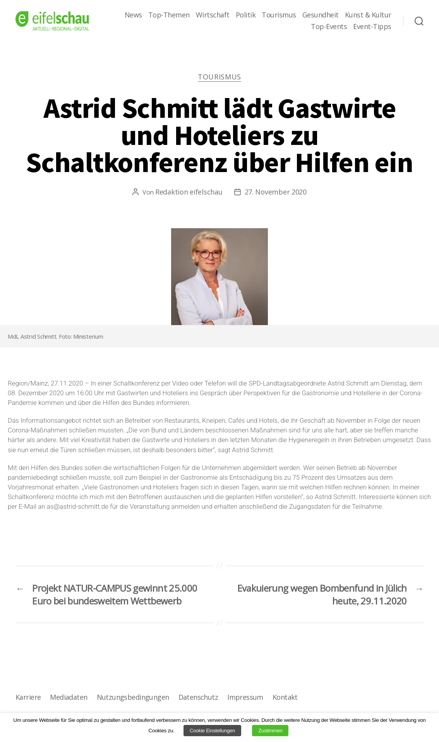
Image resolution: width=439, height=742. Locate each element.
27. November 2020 (276, 191)
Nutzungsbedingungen (133, 697)
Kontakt (285, 697)
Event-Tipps (372, 26)
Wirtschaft (213, 15)
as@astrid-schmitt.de (77, 506)
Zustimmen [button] (270, 730)
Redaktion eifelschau (189, 191)
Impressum (245, 697)
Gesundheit (320, 15)
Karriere (28, 697)
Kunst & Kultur (368, 15)
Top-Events (329, 26)
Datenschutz (198, 697)
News (133, 15)
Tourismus (279, 15)
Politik (246, 15)
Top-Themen (169, 15)
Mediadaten (68, 697)
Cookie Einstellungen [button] (212, 730)
